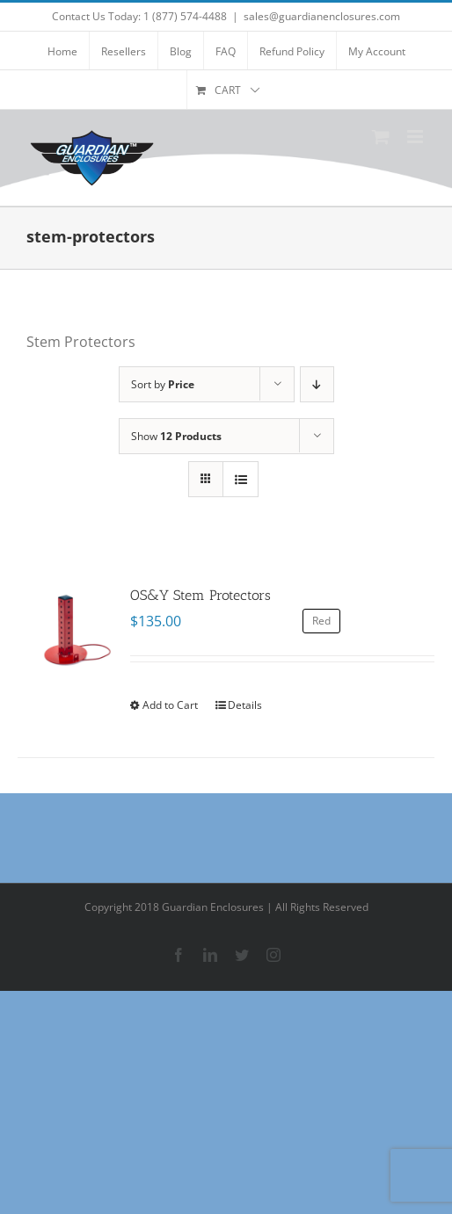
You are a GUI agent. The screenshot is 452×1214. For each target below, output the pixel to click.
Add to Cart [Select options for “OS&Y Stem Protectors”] (170, 704)
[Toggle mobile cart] (381, 136)
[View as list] (240, 479)
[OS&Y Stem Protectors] (65, 633)
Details (245, 704)
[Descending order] (317, 384)
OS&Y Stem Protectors (200, 595)
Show (176, 436)
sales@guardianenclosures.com (322, 16)
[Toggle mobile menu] (416, 136)
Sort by (162, 384)
